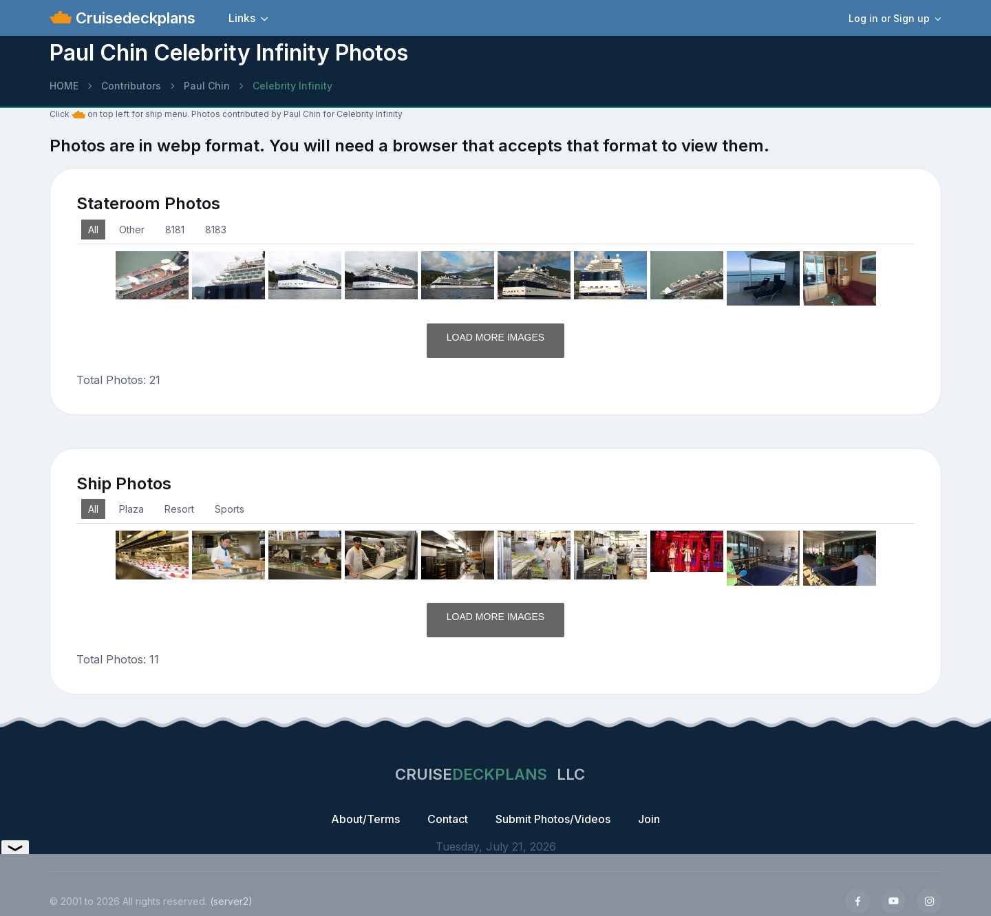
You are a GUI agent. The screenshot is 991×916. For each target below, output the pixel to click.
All (93, 229)
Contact (447, 819)
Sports (229, 509)
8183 (215, 229)
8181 (174, 229)
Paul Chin (207, 86)
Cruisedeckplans (133, 18)
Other (132, 229)
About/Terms (365, 819)
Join (649, 819)
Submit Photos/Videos (553, 819)
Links (241, 18)
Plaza (131, 509)
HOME (64, 86)
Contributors (131, 86)
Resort (179, 509)
